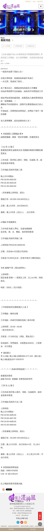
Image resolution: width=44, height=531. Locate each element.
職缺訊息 (31, 46)
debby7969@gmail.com (25, 513)
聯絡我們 (40, 1)
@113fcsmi (25, 515)
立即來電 (11, 529)
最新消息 (19, 46)
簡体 (34, 1)
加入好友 (33, 529)
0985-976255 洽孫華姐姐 (23, 510)
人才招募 (7, 46)
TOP (40, 524)
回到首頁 (28, 1)
